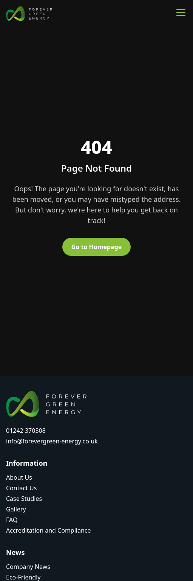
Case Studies (24, 498)
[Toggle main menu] (181, 12)
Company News (28, 566)
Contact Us (21, 488)
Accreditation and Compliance (48, 530)
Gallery (16, 509)
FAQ (11, 520)
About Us (19, 477)
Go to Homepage (96, 247)
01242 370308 (26, 430)
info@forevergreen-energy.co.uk (52, 441)
